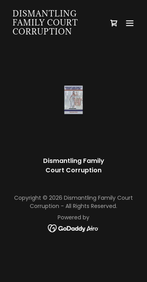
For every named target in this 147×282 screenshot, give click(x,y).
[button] (130, 23)
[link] (54, 32)
